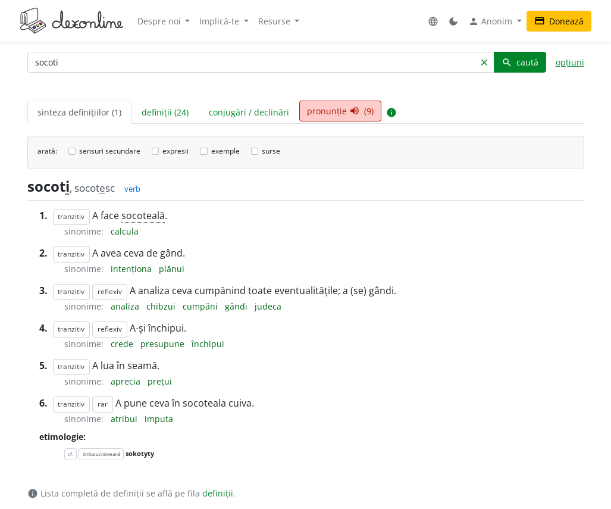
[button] (433, 21)
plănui (171, 268)
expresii (175, 151)
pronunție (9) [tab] (340, 111)
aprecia (127, 381)
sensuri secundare (109, 151)
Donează (559, 21)
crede (123, 343)
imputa (159, 418)
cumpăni (201, 306)
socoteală (143, 215)
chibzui (162, 306)
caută (520, 62)
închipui (208, 343)
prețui (160, 381)
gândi (237, 306)
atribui (125, 418)
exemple (225, 151)
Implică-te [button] (220, 21)
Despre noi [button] (160, 21)
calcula (125, 231)
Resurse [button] (275, 21)
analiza (126, 306)
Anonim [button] (491, 21)
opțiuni (570, 62)
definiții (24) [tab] (165, 112)
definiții (217, 493)
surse (271, 151)
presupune (163, 343)
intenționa (132, 268)
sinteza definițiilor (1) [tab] (79, 112)
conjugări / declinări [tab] (249, 112)
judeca (268, 306)
